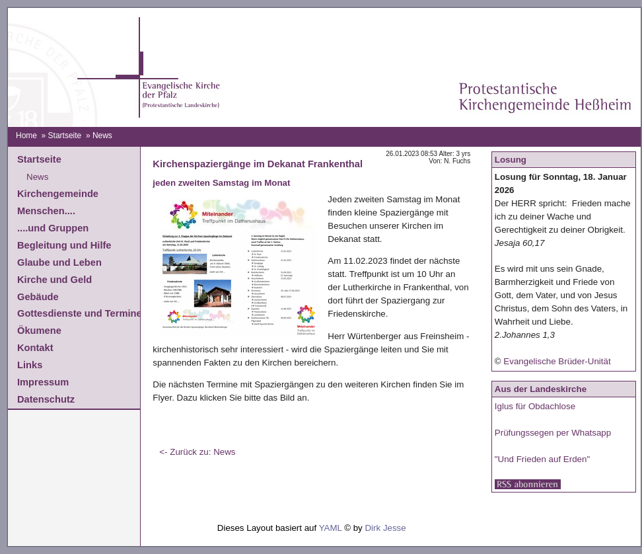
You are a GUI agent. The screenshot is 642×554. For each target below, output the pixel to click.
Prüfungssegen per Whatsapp (553, 433)
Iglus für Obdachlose (535, 406)
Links (29, 365)
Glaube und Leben (59, 262)
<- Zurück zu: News (197, 452)
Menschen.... (46, 211)
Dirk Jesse (385, 528)
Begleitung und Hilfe (64, 245)
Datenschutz (46, 399)
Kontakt (35, 347)
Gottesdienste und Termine (79, 313)
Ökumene (39, 330)
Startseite (65, 135)
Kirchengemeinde (57, 193)
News (37, 177)
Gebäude (38, 297)
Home (26, 135)
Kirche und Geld (54, 279)
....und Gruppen (53, 228)
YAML (330, 528)
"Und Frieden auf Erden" (542, 459)
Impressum (43, 382)
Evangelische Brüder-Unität (556, 361)
